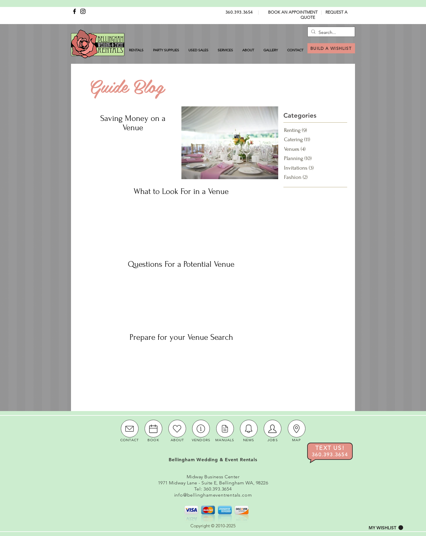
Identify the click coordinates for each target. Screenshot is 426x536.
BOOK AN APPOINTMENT (293, 12)
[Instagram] (82, 11)
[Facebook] (74, 11)
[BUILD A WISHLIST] (331, 48)
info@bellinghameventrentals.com (213, 495)
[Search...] (330, 32)
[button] (386, 527)
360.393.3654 (239, 12)
